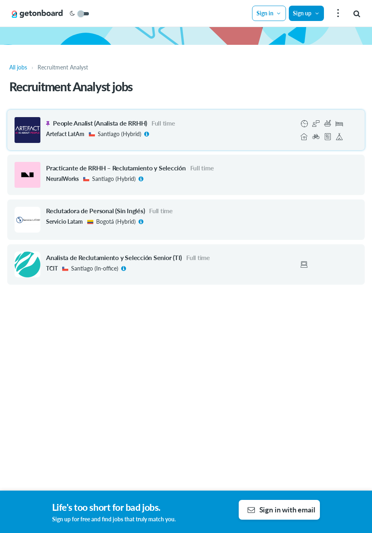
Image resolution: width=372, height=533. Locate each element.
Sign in (269, 13)
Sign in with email (281, 509)
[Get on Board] (37, 14)
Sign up (306, 13)
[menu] (337, 13)
